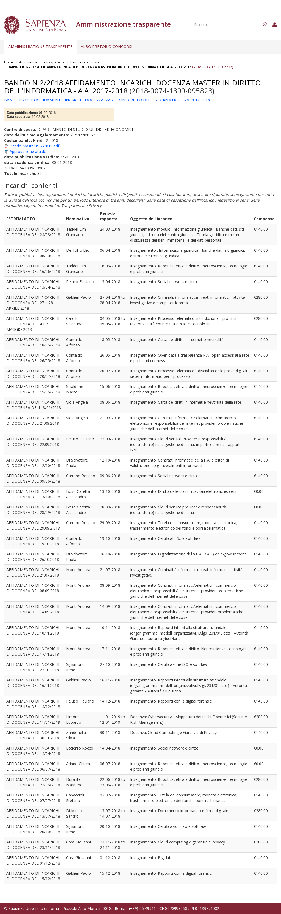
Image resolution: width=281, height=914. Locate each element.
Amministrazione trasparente (40, 46)
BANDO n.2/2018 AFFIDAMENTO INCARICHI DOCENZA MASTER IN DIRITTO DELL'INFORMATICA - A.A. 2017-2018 (100, 67)
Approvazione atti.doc (29, 151)
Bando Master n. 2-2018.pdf (34, 146)
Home (9, 62)
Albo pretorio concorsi (106, 46)
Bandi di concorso (84, 62)
